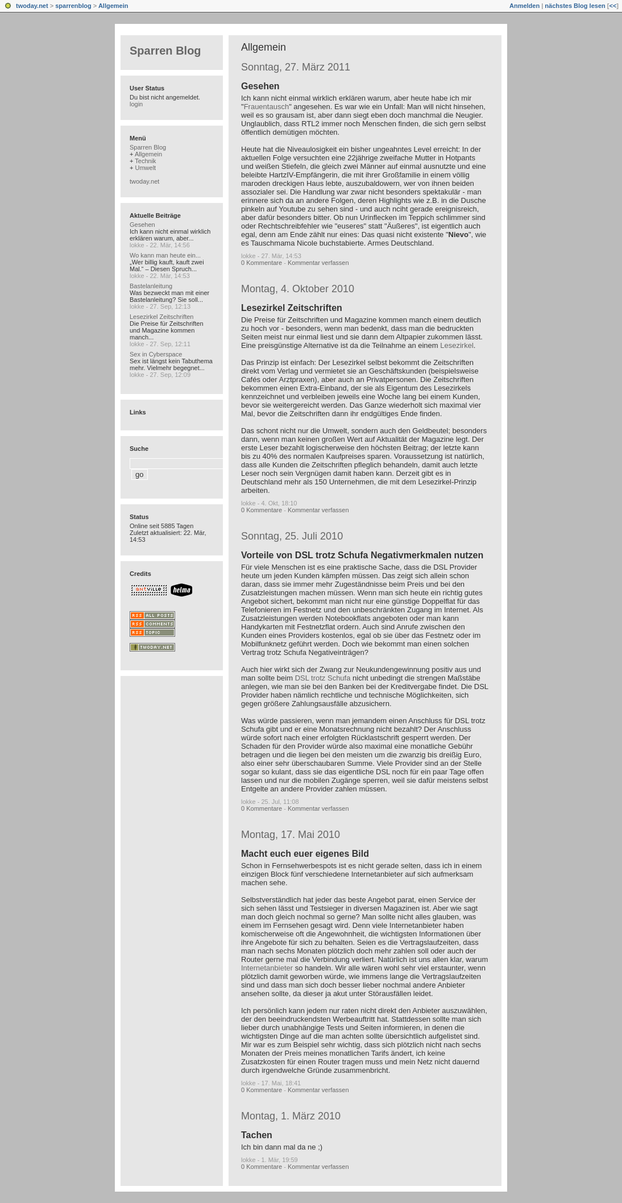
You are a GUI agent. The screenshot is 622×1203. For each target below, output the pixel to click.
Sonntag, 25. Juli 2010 (292, 536)
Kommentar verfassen (318, 262)
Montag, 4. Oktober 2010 (297, 288)
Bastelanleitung (151, 286)
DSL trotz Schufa (323, 678)
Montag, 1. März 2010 (291, 1116)
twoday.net (32, 5)
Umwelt (145, 167)
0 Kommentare (261, 262)
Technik (145, 160)
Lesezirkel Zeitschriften (291, 308)
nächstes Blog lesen (575, 5)
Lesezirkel (457, 345)
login (136, 104)
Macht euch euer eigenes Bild (305, 853)
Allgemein (113, 5)
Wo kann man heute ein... (165, 255)
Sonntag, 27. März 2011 (295, 67)
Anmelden (524, 5)
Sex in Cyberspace (156, 354)
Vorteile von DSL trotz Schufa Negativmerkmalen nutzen (362, 555)
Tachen (256, 1135)
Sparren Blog (165, 50)
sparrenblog (73, 5)
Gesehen (260, 86)
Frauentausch (266, 106)
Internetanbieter (267, 968)
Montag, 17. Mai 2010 (290, 834)
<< (612, 5)
